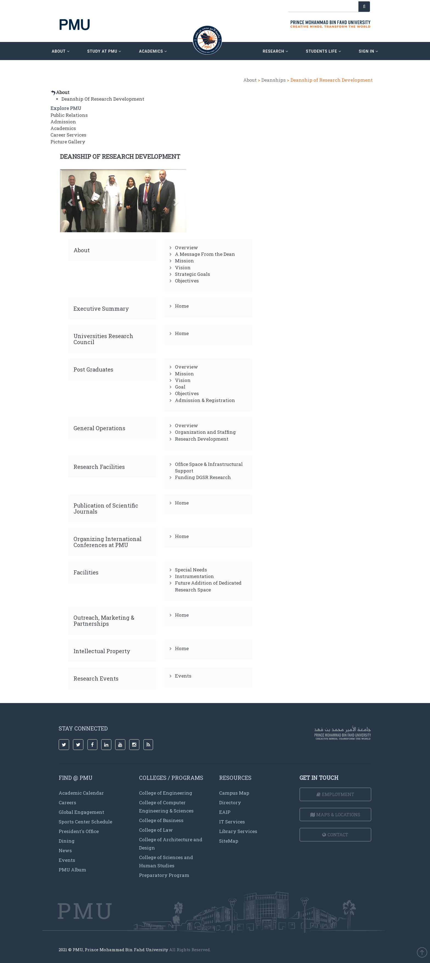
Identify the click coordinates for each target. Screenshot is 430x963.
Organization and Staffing (205, 432)
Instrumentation (194, 576)
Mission (184, 260)
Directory (230, 802)
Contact (335, 834)
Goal (180, 387)
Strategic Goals (192, 274)
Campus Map (234, 793)
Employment (335, 794)
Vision (183, 267)
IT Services (232, 821)
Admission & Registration (205, 400)
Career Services (68, 135)
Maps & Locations (335, 814)
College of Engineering (165, 793)
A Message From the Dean (205, 254)
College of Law (156, 830)
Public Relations (69, 115)
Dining (67, 841)
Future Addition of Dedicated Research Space (208, 586)
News (65, 850)
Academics (63, 128)
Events (183, 676)
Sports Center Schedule (85, 821)
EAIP (224, 812)
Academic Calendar (81, 793)
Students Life (323, 51)
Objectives (187, 280)
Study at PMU (104, 51)
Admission (63, 121)
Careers (67, 802)
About (250, 80)
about (61, 51)
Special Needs (191, 570)
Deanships (273, 80)
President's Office (79, 831)
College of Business (161, 820)
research (275, 51)
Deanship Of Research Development (102, 99)
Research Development (201, 439)
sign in (368, 51)
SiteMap (228, 841)
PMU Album (72, 869)
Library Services (238, 831)
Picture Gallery (67, 141)
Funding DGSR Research (203, 477)
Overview (186, 247)
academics (153, 51)
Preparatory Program (164, 875)
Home (182, 306)
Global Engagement (81, 812)
